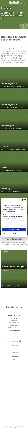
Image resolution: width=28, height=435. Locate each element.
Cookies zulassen (14, 229)
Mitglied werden (18, 427)
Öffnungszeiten (15, 359)
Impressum (11, 426)
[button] (14, 2)
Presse (5, 426)
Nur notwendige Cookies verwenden (14, 234)
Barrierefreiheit (10, 427)
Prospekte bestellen (15, 352)
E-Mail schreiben (15, 345)
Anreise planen (15, 356)
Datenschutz (21, 426)
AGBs (16, 426)
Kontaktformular (15, 348)
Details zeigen (19, 225)
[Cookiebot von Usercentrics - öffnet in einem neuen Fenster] (20, 200)
